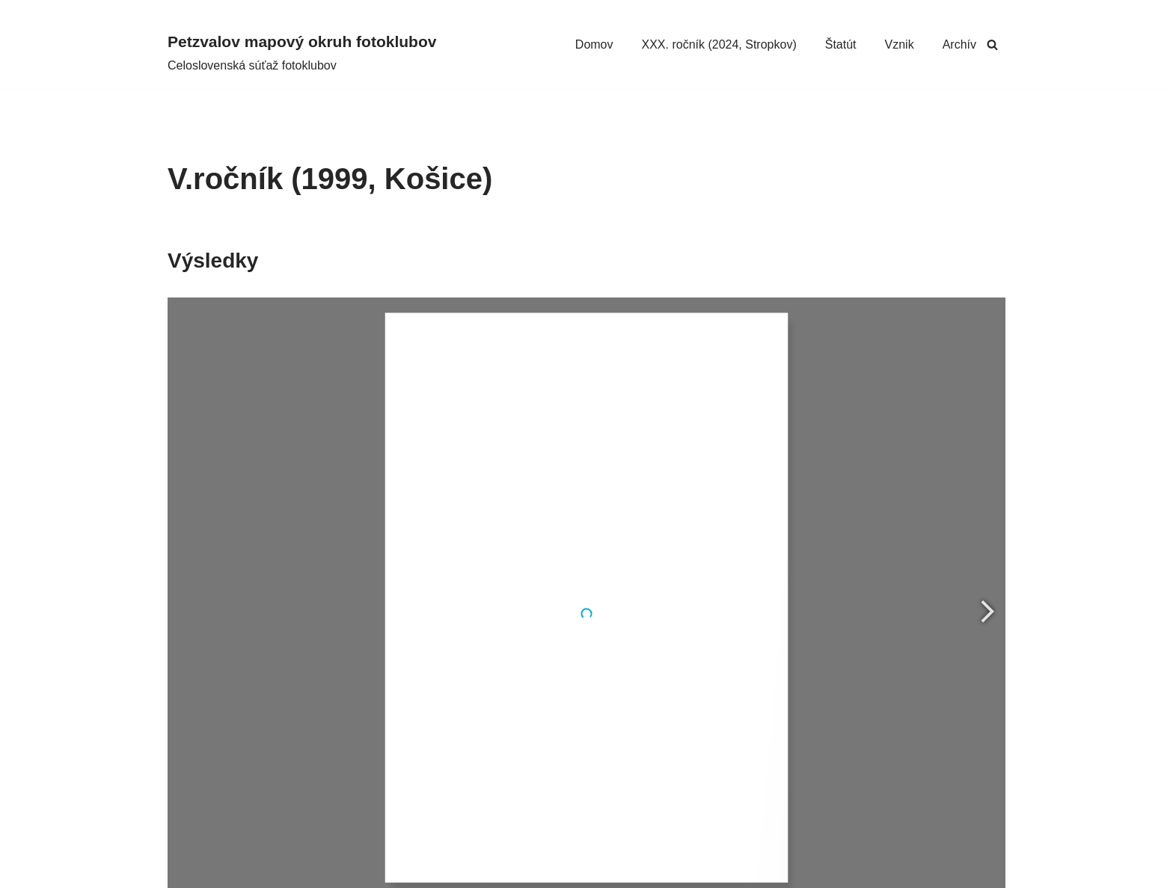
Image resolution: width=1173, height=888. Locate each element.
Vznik (899, 44)
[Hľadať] (992, 44)
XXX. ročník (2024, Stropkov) (719, 44)
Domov (594, 44)
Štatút (841, 44)
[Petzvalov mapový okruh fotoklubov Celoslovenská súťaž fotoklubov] (302, 51)
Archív (959, 44)
